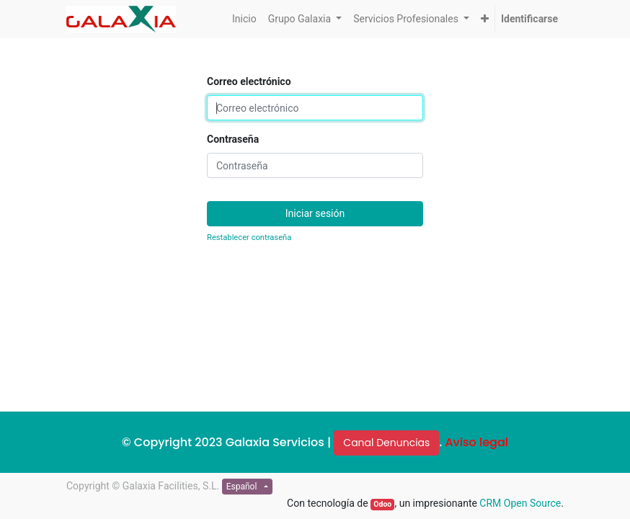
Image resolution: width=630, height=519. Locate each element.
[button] (484, 19)
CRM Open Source (520, 503)
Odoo (382, 504)
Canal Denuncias (386, 442)
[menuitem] (244, 19)
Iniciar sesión (315, 213)
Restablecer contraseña (249, 237)
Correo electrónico (249, 81)
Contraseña (233, 139)
